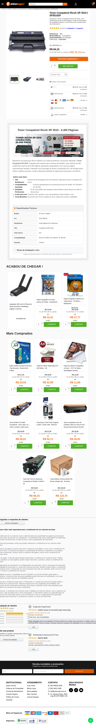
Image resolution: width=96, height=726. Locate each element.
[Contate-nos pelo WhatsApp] (90, 720)
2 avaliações (70, 28)
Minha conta (31, 688)
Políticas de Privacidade (14, 688)
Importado (62, 39)
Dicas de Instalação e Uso (28, 250)
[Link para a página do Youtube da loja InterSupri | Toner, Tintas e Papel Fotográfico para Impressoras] (81, 690)
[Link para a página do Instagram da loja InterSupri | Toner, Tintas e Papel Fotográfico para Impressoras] (71, 690)
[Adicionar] (55, 65)
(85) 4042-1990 (55, 688)
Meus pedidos (32, 691)
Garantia (9, 700)
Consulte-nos (21, 318)
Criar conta (31, 686)
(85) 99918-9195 (56, 686)
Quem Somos (11, 686)
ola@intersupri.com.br (58, 691)
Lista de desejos (33, 697)
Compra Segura (12, 694)
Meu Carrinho (32, 694)
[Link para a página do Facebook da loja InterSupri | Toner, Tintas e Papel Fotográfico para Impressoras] (76, 690)
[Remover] (55, 67)
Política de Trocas (12, 697)
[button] (10, 39)
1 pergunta (79, 28)
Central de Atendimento (14, 691)
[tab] (69, 88)
